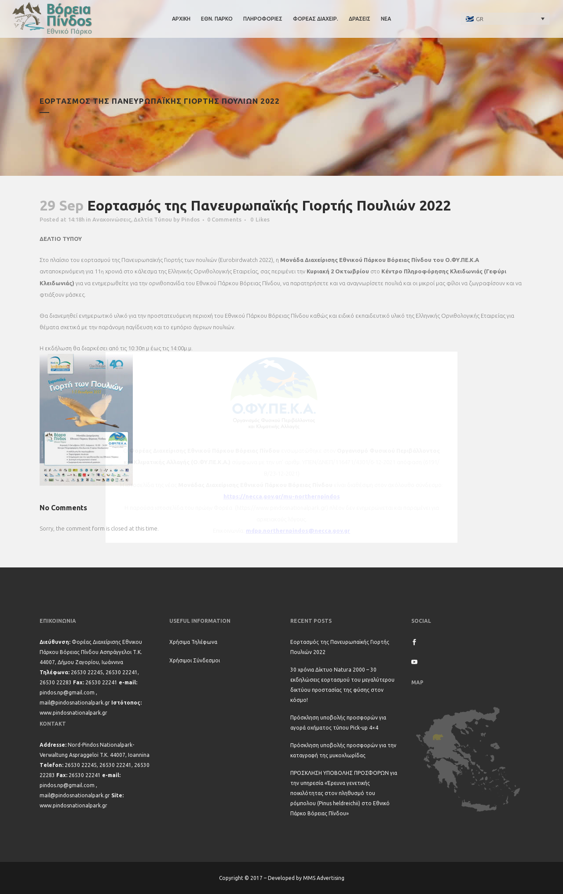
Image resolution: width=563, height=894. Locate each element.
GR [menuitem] (479, 19)
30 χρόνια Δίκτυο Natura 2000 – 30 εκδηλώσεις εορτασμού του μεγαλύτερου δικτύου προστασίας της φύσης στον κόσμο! (342, 685)
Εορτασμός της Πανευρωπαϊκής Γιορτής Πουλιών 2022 (339, 647)
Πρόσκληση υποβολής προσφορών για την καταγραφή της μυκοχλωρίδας (343, 750)
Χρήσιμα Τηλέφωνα (193, 642)
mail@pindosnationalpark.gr (75, 702)
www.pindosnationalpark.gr (73, 713)
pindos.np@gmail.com (67, 692)
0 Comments (224, 219)
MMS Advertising (323, 878)
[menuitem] (505, 18)
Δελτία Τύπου (153, 219)
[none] (505, 18)
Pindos (190, 219)
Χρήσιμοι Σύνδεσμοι (194, 660)
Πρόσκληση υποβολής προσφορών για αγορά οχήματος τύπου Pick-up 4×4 (338, 722)
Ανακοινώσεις (111, 219)
